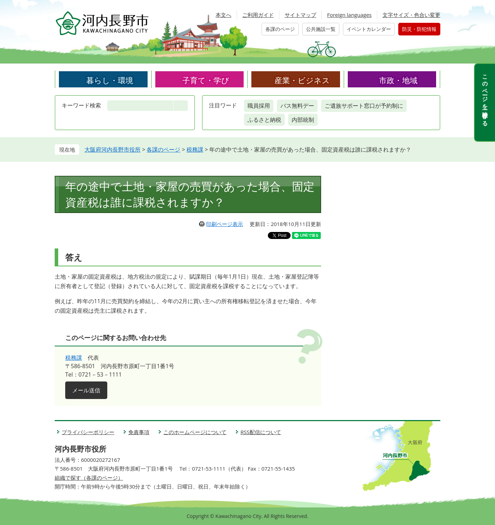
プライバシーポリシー (88, 432)
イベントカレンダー (369, 29)
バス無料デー (297, 105)
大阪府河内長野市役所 (112, 149)
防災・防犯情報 (419, 29)
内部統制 (303, 120)
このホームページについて (194, 432)
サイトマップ (300, 14)
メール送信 (86, 390)
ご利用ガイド (258, 14)
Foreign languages (349, 14)
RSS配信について (260, 432)
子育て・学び (205, 80)
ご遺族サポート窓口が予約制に (364, 105)
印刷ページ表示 (224, 223)
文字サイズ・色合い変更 (411, 14)
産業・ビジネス (302, 80)
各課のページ (280, 29)
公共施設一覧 (320, 29)
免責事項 (138, 432)
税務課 (195, 149)
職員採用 (259, 105)
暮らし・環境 (109, 80)
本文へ (223, 14)
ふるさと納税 (264, 120)
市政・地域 (398, 80)
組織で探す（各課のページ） (89, 477)
